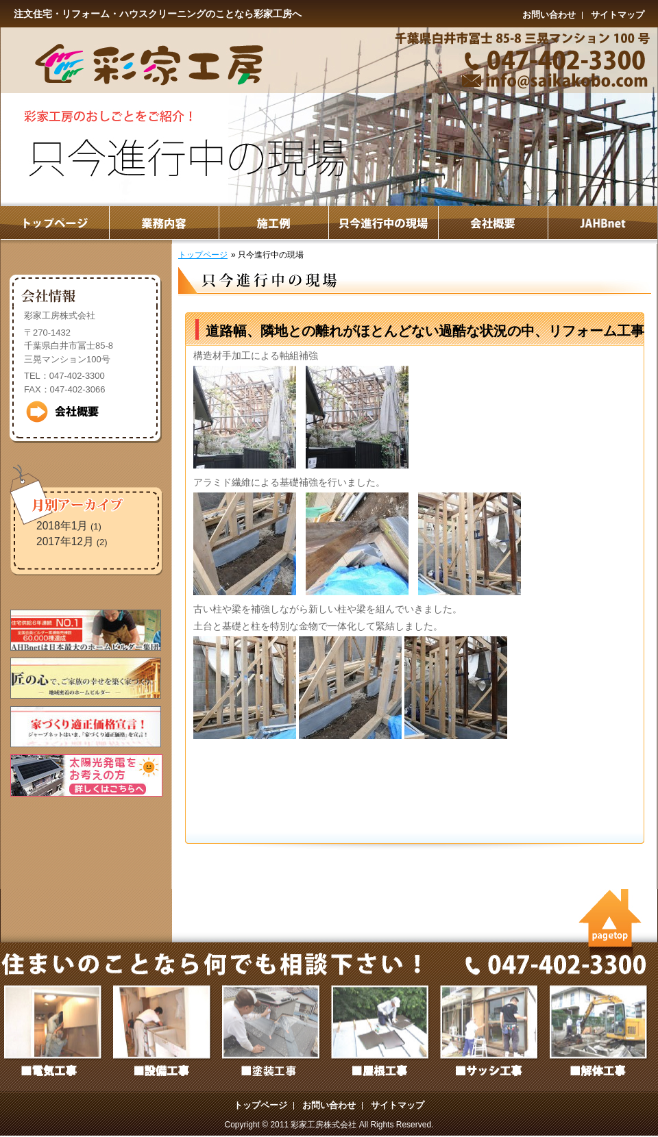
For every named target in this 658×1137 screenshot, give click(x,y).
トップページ (203, 255)
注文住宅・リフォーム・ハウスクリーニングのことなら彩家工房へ (158, 13)
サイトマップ (617, 15)
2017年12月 (65, 541)
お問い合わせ (549, 15)
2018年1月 (62, 526)
